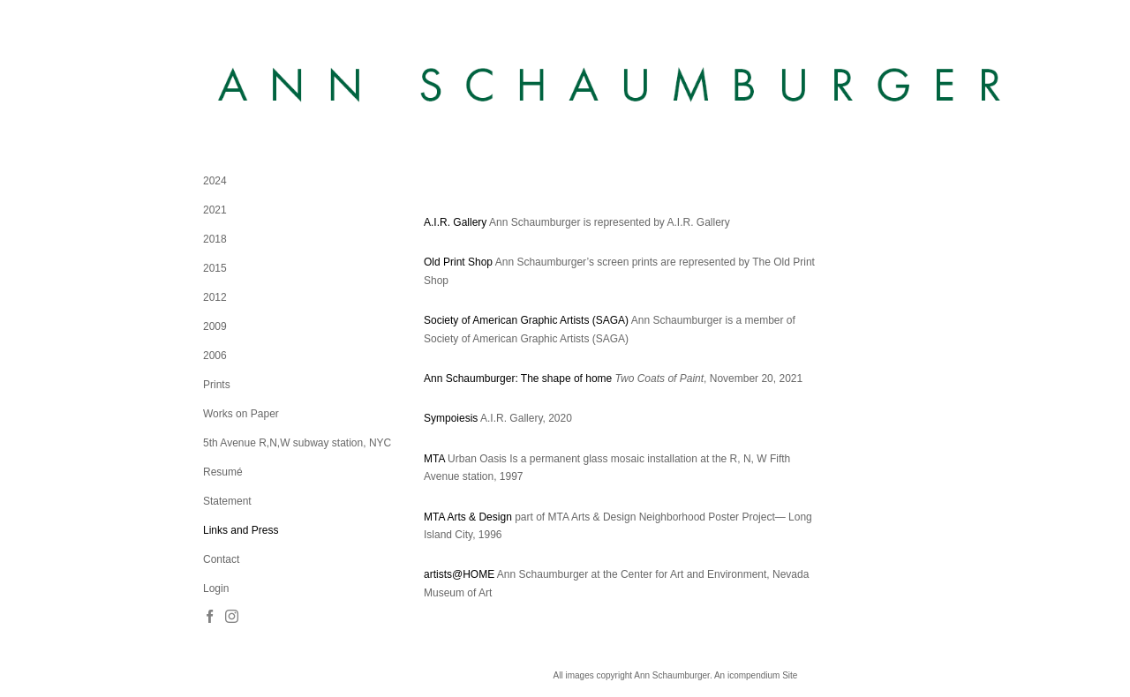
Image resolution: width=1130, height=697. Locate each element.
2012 (215, 297)
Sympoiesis (451, 418)
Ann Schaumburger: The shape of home (518, 378)
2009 (215, 326)
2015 (215, 268)
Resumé (223, 472)
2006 (215, 355)
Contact (221, 559)
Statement (227, 501)
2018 (215, 239)
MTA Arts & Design (468, 517)
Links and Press (240, 530)
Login (216, 588)
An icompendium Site (756, 675)
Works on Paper (241, 414)
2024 (215, 181)
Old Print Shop (458, 262)
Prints (216, 384)
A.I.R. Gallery (455, 222)
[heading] (247, 86)
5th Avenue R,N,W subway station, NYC (297, 443)
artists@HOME (459, 574)
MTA (434, 459)
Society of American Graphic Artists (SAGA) (526, 320)
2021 (215, 210)
